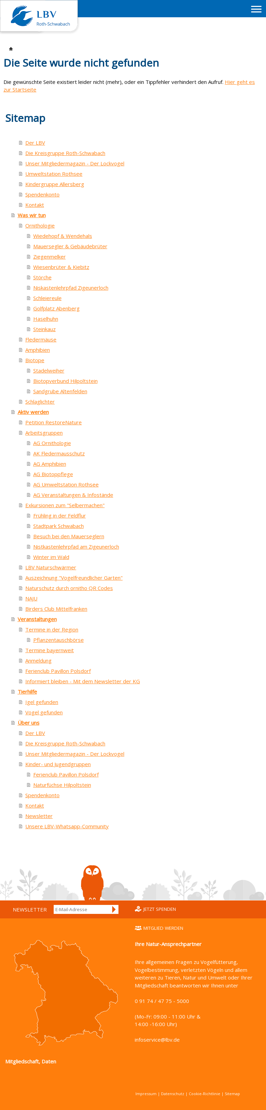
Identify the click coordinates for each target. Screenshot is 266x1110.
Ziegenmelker (49, 256)
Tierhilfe (27, 691)
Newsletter (39, 815)
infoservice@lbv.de (157, 1039)
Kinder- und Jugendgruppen (58, 764)
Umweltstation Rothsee (53, 173)
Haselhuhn (45, 318)
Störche (42, 277)
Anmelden (114, 909)
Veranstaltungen (37, 619)
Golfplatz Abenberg (56, 308)
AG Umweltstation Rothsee (66, 484)
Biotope (34, 360)
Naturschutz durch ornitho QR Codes (69, 588)
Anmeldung (38, 660)
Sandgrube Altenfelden (60, 391)
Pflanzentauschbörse (58, 639)
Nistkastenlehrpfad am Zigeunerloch (76, 546)
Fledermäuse (40, 339)
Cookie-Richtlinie (204, 1093)
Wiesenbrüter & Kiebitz (61, 266)
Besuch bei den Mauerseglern (68, 536)
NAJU (31, 598)
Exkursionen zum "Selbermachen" (65, 505)
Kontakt (34, 204)
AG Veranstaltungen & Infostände (73, 494)
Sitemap (232, 1093)
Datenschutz (172, 1093)
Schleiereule (47, 298)
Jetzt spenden (159, 909)
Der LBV (35, 142)
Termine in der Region (51, 629)
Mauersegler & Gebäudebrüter (70, 246)
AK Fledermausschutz (59, 453)
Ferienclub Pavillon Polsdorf (58, 670)
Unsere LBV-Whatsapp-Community (67, 826)
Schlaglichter (40, 401)
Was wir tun (32, 215)
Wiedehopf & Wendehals (62, 235)
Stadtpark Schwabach (58, 525)
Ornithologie (40, 225)
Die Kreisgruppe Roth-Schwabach (65, 152)
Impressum (146, 1093)
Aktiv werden (33, 411)
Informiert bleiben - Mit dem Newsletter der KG (82, 681)
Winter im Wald (51, 556)
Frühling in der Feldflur (59, 515)
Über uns (28, 722)
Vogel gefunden (44, 712)
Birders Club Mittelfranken (56, 608)
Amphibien (37, 349)
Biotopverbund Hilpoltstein (65, 380)
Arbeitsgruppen (44, 432)
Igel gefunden (41, 701)
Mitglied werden (163, 928)
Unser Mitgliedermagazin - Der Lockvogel (74, 163)
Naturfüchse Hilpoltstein (62, 784)
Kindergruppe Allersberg (54, 184)
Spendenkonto (42, 194)
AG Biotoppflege (53, 474)
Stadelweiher (48, 370)
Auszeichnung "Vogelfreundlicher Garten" (74, 577)
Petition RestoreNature (53, 422)
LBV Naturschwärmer (50, 567)
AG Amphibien (49, 463)
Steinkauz (44, 329)
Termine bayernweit (49, 650)
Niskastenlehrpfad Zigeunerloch (70, 287)
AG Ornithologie (52, 443)
